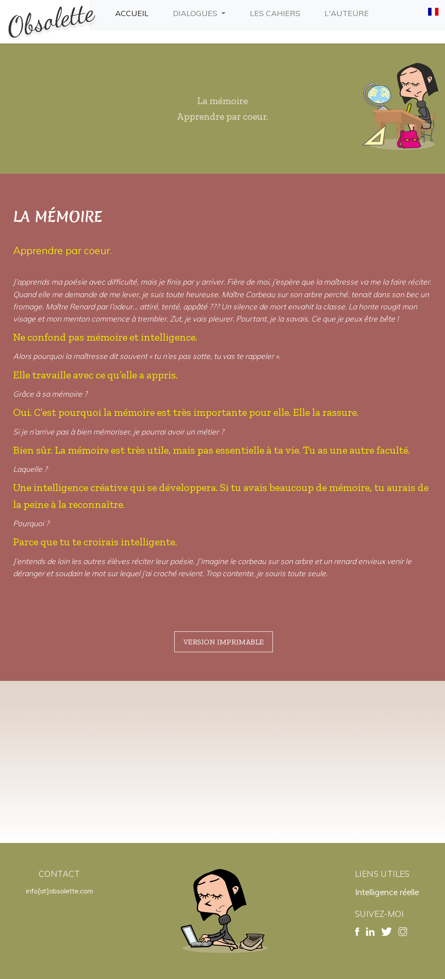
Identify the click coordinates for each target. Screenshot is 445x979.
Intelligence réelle (387, 892)
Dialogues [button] (196, 13)
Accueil (133, 12)
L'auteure (348, 12)
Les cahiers (277, 12)
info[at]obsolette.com (59, 890)
